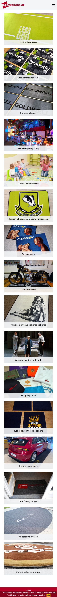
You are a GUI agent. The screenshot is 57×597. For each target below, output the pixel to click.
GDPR (28, 590)
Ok (48, 595)
